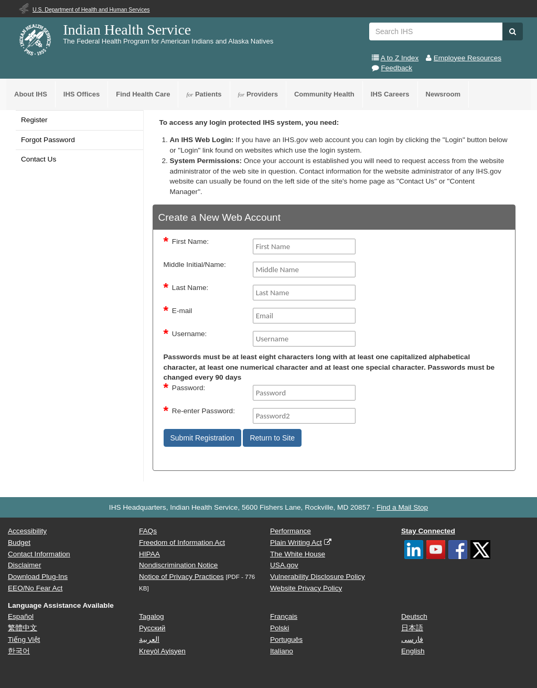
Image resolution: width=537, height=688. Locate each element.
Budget (19, 542)
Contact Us (38, 159)
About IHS (30, 94)
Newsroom (443, 94)
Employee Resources (467, 58)
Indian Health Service (127, 30)
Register (34, 120)
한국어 (19, 651)
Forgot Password (48, 140)
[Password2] (304, 416)
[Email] (304, 316)
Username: (189, 334)
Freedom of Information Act (182, 542)
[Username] (304, 339)
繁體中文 (22, 628)
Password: (188, 388)
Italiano (281, 651)
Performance (290, 531)
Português (286, 639)
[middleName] (304, 269)
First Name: (190, 241)
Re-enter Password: (203, 411)
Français (283, 616)
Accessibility (27, 531)
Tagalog (151, 616)
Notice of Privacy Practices (181, 576)
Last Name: (190, 288)
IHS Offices (81, 94)
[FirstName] (304, 246)
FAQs (148, 531)
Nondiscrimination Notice (178, 565)
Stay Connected (428, 531)
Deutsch (414, 616)
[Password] (304, 393)
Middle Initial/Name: (195, 264)
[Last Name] (304, 292)
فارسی (412, 639)
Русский (152, 628)
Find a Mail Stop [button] (402, 507)
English (413, 651)
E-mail (182, 311)
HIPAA (149, 554)
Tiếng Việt (24, 639)
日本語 (412, 628)
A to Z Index (400, 58)
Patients (203, 94)
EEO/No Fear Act (35, 588)
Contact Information (39, 554)
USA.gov (284, 565)
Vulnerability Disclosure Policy (317, 576)
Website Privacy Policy (306, 588)
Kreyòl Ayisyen (162, 651)
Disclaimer (24, 565)
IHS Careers (390, 94)
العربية (149, 639)
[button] (513, 31)
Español (21, 616)
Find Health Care (143, 94)
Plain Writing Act (296, 542)
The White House (297, 554)
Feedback (396, 68)
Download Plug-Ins (38, 576)
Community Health (324, 94)
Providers (258, 94)
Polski (279, 628)
